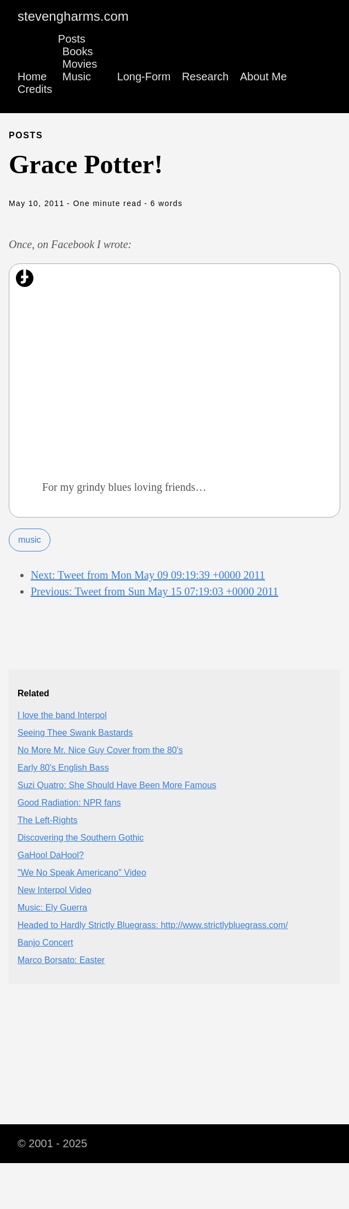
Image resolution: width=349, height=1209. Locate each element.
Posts (71, 39)
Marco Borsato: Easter (61, 960)
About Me (263, 77)
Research (205, 77)
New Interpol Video (54, 890)
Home (32, 77)
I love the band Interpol (62, 715)
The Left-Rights (47, 820)
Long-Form (144, 77)
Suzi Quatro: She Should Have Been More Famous (117, 785)
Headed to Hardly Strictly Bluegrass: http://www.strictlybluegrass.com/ (153, 925)
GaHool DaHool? (51, 855)
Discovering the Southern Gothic (81, 837)
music (29, 539)
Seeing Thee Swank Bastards (75, 732)
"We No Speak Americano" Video (82, 872)
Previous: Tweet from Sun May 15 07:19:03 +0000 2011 (154, 591)
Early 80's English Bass (63, 767)
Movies (79, 64)
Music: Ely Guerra (52, 907)
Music (76, 77)
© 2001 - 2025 (52, 1143)
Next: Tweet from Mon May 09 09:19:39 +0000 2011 (148, 575)
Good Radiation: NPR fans (69, 802)
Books (77, 51)
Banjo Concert (45, 942)
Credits (35, 89)
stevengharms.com (73, 16)
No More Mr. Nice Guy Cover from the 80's (100, 750)
